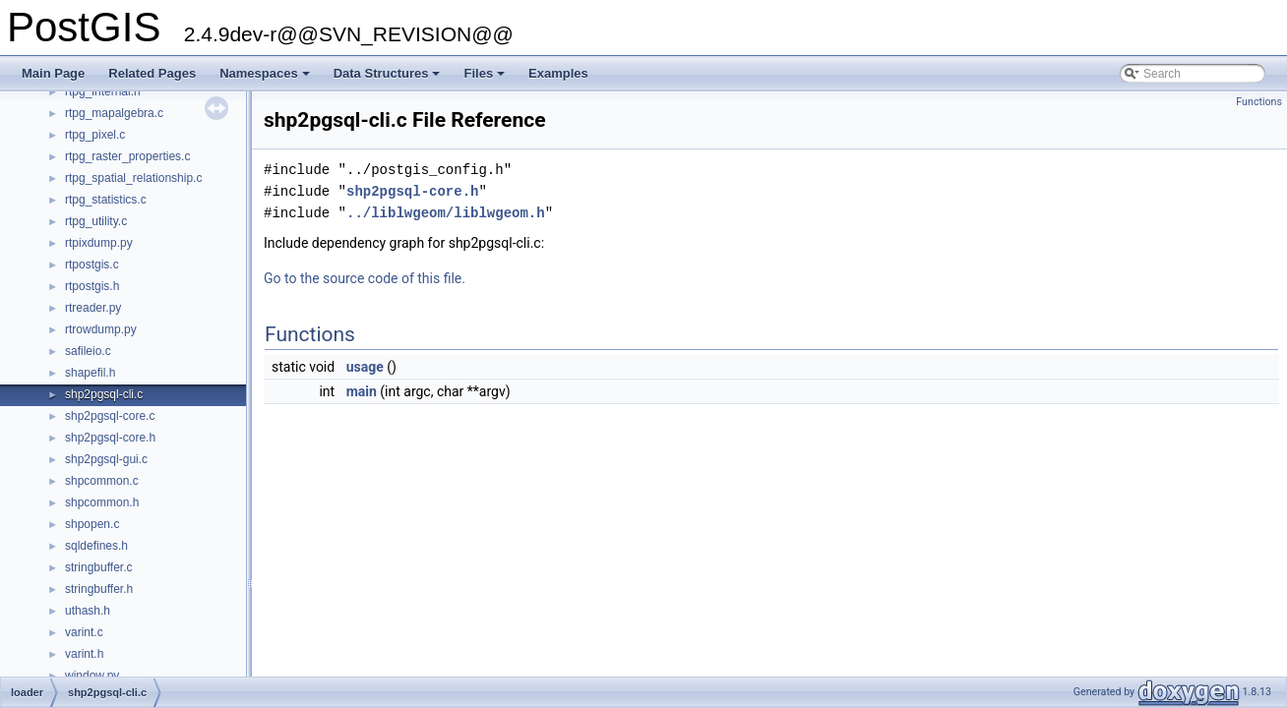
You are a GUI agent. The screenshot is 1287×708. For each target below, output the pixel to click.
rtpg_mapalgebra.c (114, 113)
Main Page (53, 73)
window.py (92, 675)
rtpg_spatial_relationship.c (133, 178)
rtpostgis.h (92, 286)
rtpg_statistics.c (106, 199)
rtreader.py (93, 308)
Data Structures (389, 78)
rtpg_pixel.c (95, 135)
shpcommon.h (102, 502)
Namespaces (266, 78)
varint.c (84, 632)
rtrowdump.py (101, 329)
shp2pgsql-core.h (110, 437)
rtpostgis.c (92, 264)
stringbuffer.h (99, 589)
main (361, 391)
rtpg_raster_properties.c (127, 156)
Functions (1259, 101)
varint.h (84, 654)
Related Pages (152, 73)
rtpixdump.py (99, 243)
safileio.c (88, 351)
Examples (558, 73)
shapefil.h (90, 373)
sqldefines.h (96, 546)
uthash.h (87, 611)
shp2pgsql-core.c (109, 416)
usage (365, 367)
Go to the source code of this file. (364, 278)
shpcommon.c (102, 481)
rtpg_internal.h (103, 91)
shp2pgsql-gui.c (106, 459)
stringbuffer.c (98, 567)
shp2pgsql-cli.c (104, 394)
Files (485, 78)
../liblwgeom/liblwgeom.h (445, 213)
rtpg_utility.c (96, 221)
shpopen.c (92, 524)
